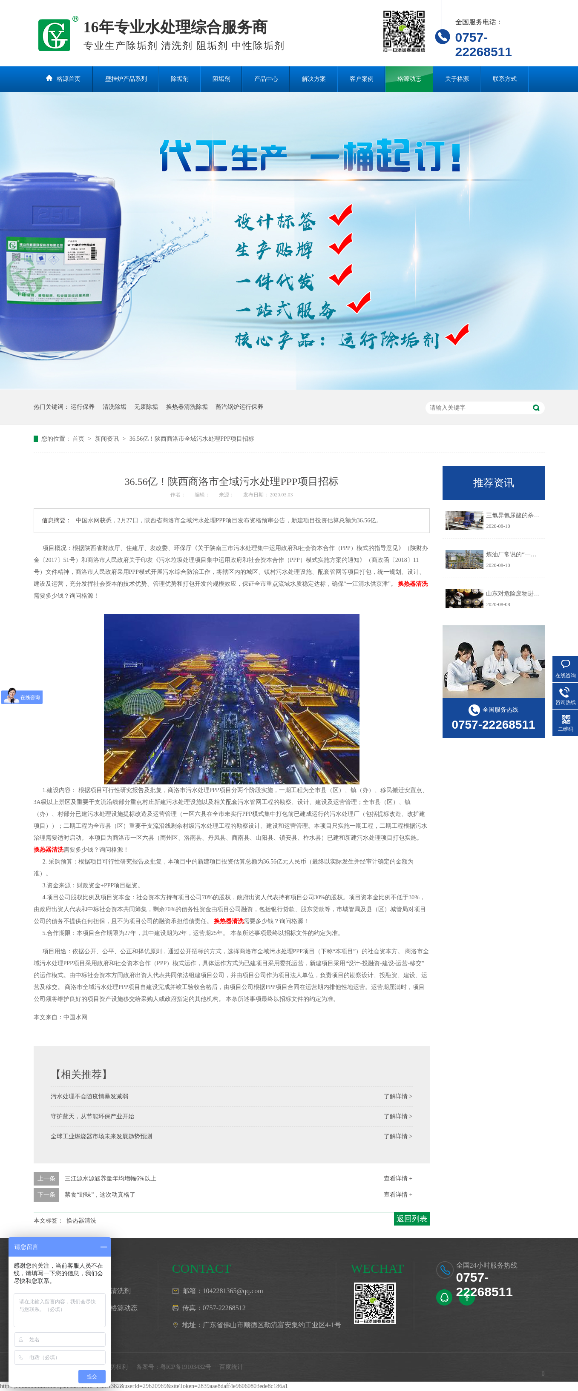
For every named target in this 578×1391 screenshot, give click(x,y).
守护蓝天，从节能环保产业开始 (92, 1116)
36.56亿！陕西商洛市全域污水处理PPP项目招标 (191, 439)
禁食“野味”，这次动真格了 (100, 1194)
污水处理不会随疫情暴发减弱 (89, 1096)
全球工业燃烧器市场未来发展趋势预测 (101, 1136)
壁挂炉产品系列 (126, 79)
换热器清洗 (413, 584)
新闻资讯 (108, 439)
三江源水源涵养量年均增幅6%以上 (110, 1178)
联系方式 (505, 79)
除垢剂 (180, 79)
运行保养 (83, 407)
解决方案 (314, 79)
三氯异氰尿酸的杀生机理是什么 (527, 515)
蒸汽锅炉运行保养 (239, 407)
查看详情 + (398, 1178)
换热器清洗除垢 (187, 407)
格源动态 (409, 79)
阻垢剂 (221, 79)
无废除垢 (146, 407)
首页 (79, 439)
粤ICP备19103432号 (185, 1367)
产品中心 (266, 79)
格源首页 (69, 79)
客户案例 (362, 79)
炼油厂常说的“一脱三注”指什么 (527, 554)
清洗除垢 (115, 407)
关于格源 (457, 79)
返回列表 (412, 1218)
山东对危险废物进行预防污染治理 (530, 593)
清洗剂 (120, 1290)
